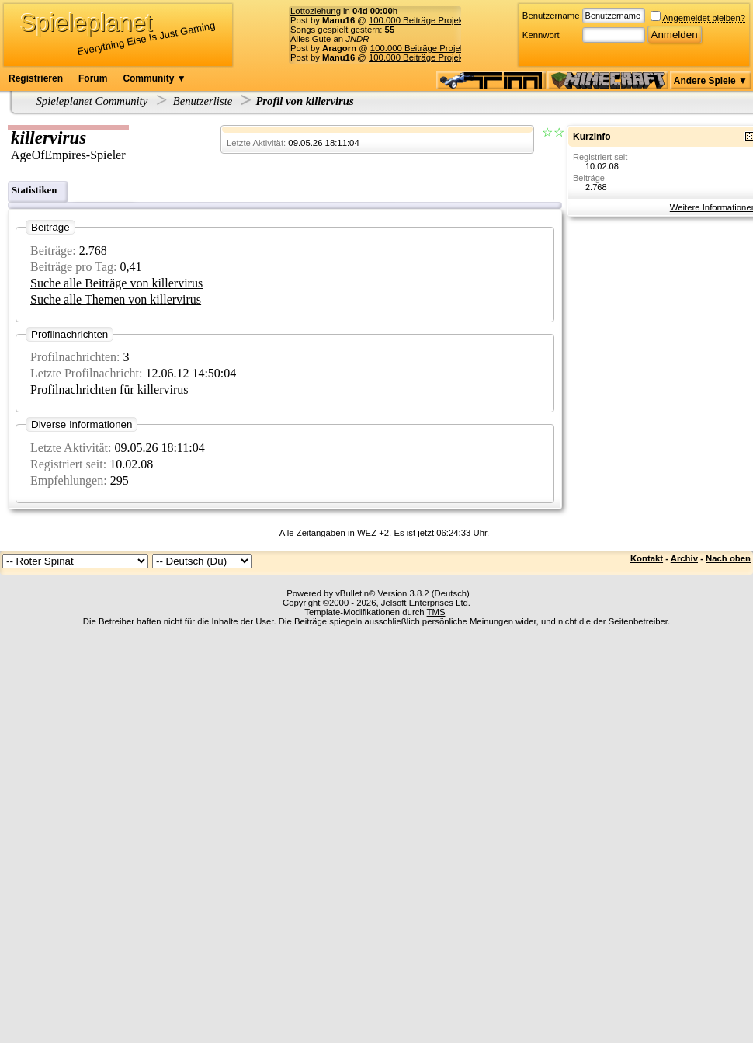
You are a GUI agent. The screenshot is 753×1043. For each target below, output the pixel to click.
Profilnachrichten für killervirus (109, 389)
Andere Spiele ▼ (711, 80)
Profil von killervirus (304, 101)
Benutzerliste (203, 101)
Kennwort (541, 35)
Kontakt (646, 558)
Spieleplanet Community (92, 101)
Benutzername (551, 15)
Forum (92, 78)
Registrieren (36, 78)
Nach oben (728, 558)
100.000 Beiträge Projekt (417, 20)
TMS (436, 612)
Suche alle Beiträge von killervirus (116, 283)
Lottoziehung (315, 11)
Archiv (684, 558)
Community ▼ (154, 78)
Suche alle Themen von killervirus (115, 299)
